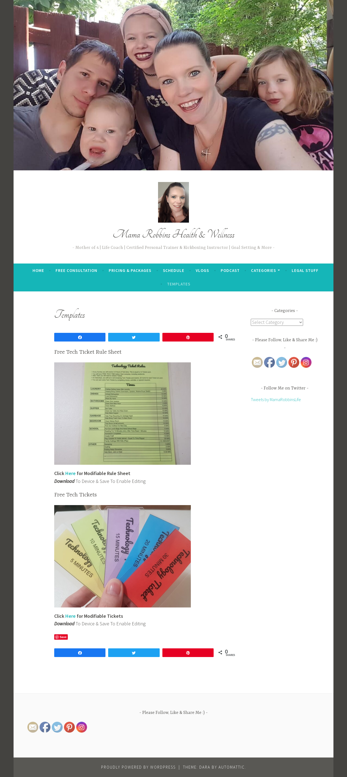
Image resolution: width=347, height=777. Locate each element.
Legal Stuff (305, 270)
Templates (178, 284)
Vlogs (202, 270)
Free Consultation (76, 270)
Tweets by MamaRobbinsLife (276, 399)
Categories (263, 270)
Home (38, 270)
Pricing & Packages (130, 270)
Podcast (230, 270)
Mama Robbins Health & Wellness (173, 234)
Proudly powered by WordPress (138, 767)
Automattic (232, 767)
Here (70, 616)
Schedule (173, 270)
